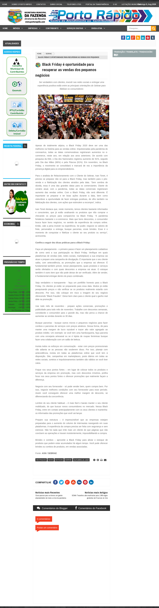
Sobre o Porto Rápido (22, 4)
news (50, 460)
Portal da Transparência (97, 4)
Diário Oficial (56, 4)
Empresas (32, 28)
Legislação (147, 34)
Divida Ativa (96, 28)
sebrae (49, 54)
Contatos (41, 4)
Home (4, 4)
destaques (41, 460)
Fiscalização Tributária (122, 34)
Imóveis (16, 28)
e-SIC (115, 4)
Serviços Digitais (75, 28)
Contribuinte (52, 28)
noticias (59, 460)
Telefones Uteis (74, 4)
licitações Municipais (131, 4)
